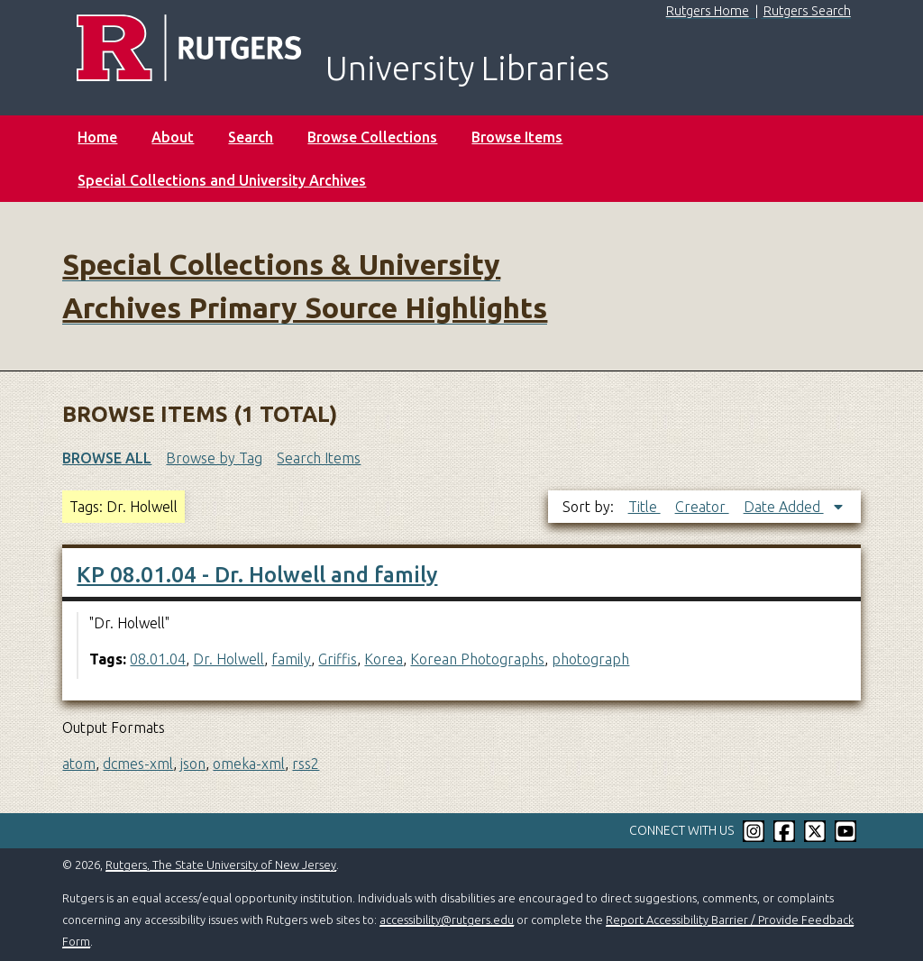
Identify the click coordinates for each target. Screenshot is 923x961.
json (193, 763)
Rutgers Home (707, 11)
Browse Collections (372, 137)
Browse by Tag (214, 458)
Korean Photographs (477, 659)
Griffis (337, 659)
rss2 (305, 763)
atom (79, 763)
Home (97, 137)
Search (250, 137)
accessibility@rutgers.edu (446, 919)
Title (644, 507)
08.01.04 (158, 659)
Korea (383, 659)
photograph (590, 659)
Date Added (784, 507)
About (172, 137)
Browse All (106, 458)
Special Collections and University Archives (222, 180)
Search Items (319, 458)
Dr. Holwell (228, 659)
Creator (702, 507)
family (291, 659)
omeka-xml (249, 763)
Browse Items (516, 137)
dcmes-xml (138, 763)
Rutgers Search (807, 11)
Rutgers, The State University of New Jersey (220, 864)
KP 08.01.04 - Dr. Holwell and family (257, 575)
